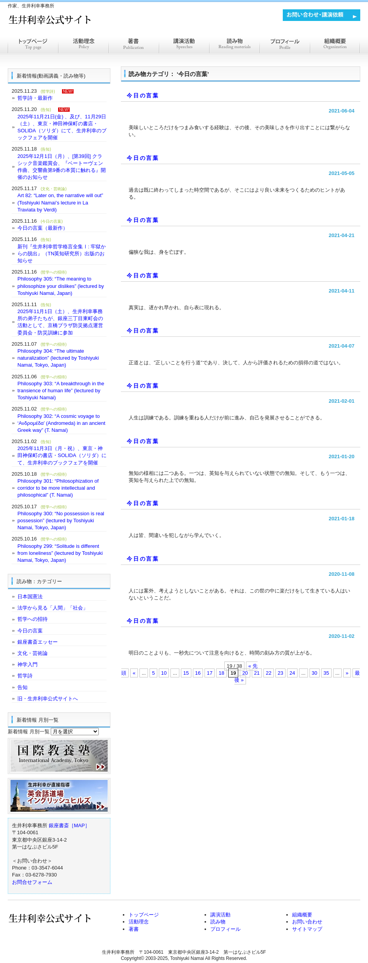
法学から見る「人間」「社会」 (52, 608)
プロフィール (285, 46)
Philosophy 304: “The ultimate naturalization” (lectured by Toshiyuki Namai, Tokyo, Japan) (58, 358)
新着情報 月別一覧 (29, 731)
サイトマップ (307, 929)
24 (292, 673)
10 (164, 673)
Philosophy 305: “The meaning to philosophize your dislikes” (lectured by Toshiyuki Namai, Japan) (60, 286)
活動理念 (83, 46)
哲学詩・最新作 (35, 98)
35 (326, 673)
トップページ (33, 46)
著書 (133, 46)
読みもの (234, 46)
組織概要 (335, 46)
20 (245, 673)
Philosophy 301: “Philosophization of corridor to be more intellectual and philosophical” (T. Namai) (58, 488)
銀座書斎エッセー (37, 642)
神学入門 (27, 664)
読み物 (217, 922)
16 (198, 673)
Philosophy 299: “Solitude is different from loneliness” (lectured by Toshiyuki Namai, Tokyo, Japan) (60, 553)
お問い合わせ (307, 922)
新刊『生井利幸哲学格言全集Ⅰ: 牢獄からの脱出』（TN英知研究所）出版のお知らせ (61, 253)
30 (314, 673)
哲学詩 (25, 676)
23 (280, 673)
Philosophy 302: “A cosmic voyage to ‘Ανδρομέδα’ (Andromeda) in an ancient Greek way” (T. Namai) (61, 423)
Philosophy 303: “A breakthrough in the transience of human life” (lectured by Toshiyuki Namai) (60, 390)
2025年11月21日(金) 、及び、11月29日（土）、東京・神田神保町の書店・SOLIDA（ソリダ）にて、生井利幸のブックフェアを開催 (62, 127)
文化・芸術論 (32, 653)
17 (209, 673)
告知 (22, 687)
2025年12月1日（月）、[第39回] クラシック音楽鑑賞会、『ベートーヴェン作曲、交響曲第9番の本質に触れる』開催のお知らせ (61, 166)
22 (268, 673)
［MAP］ (79, 825)
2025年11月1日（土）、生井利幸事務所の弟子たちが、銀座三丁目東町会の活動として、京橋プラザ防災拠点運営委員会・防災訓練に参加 (60, 322)
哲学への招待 (32, 619)
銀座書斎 (59, 825)
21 (257, 673)
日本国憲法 (30, 596)
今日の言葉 (143, 95)
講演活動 (184, 46)
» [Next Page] (347, 673)
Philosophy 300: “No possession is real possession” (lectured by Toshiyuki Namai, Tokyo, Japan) (60, 520)
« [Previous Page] (133, 673)
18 (221, 673)
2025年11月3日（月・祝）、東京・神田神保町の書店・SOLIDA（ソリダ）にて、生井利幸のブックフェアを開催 (62, 455)
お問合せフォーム (32, 882)
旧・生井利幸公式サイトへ (47, 698)
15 (186, 673)
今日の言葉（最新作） (42, 228)
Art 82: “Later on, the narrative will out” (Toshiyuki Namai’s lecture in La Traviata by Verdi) (60, 202)
